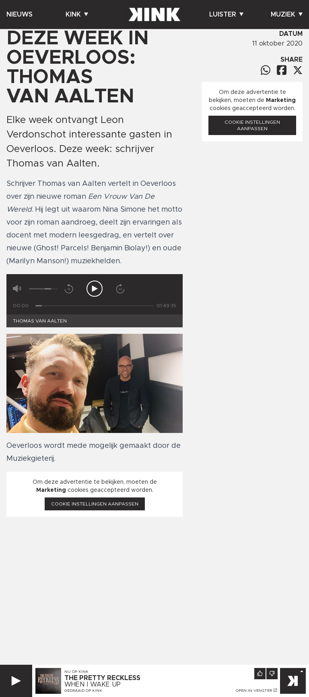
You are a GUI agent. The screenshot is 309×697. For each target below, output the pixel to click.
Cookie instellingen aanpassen (94, 503)
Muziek (287, 14)
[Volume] (43, 288)
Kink (77, 14)
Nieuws (19, 14)
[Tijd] (94, 305)
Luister (226, 14)
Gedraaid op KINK (83, 691)
